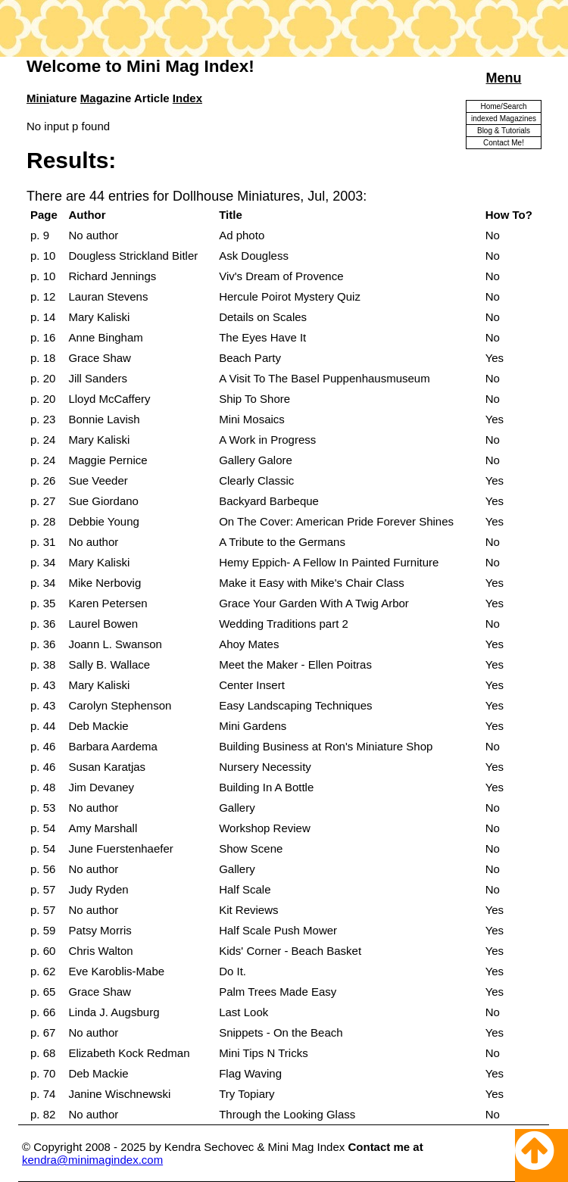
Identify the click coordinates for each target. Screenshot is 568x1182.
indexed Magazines (503, 118)
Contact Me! (503, 143)
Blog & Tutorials (503, 130)
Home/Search (503, 106)
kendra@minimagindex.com (92, 1159)
